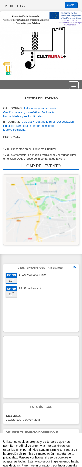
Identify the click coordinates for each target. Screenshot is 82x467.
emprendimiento (43, 125)
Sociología (48, 112)
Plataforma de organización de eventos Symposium (53, 455)
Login (21, 6)
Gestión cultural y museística (21, 112)
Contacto (17, 455)
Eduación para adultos (17, 125)
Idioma (71, 5)
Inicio (9, 6)
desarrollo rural (45, 121)
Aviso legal (5, 455)
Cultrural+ (28, 121)
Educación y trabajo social (40, 108)
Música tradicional (14, 129)
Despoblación (65, 121)
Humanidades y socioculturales (23, 116)
